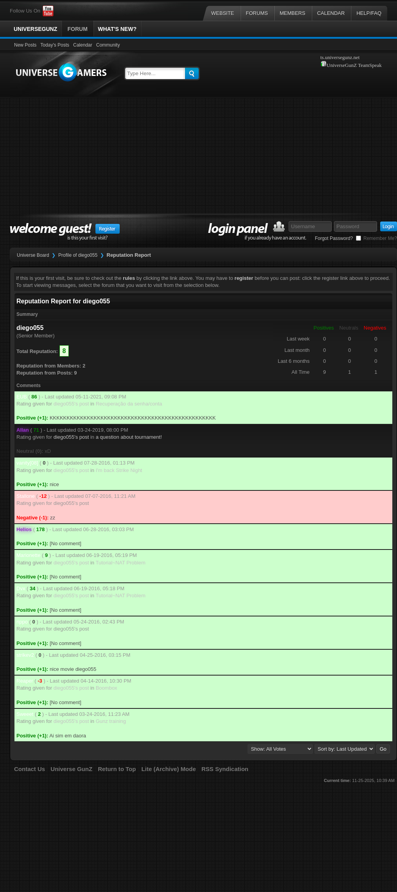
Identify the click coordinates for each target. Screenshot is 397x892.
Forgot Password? (334, 238)
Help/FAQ (368, 13)
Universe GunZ (71, 769)
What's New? (117, 29)
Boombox (106, 688)
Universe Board (33, 255)
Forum (78, 29)
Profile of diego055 (77, 255)
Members (292, 13)
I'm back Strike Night (119, 470)
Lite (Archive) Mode (169, 769)
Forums (257, 13)
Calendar (331, 13)
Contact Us (29, 769)
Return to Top (117, 769)
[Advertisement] (199, 158)
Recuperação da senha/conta (129, 404)
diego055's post (71, 404)
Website (222, 13)
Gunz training (111, 721)
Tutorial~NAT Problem (120, 563)
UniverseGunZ (35, 29)
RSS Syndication (224, 769)
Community (108, 45)
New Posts (25, 45)
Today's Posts (54, 45)
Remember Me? (376, 238)
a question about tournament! (129, 437)
